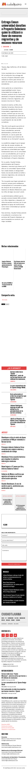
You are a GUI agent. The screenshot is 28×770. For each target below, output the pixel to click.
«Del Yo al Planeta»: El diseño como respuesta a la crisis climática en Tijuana (18, 421)
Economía (4, 471)
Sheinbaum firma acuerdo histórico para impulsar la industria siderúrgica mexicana (13, 459)
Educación (13, 401)
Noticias (13, 426)
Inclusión (13, 389)
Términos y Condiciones (8, 729)
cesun (7, 304)
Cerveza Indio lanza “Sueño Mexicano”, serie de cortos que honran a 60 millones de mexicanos (18, 375)
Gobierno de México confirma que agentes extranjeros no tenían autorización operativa (12, 476)
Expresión (13, 415)
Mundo (3, 490)
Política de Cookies (6, 726)
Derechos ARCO (5, 724)
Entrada (4, 299)
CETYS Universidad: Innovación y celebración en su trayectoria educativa (20, 508)
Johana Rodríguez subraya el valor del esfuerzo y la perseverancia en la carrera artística (16, 409)
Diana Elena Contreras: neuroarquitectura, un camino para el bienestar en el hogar (13, 584)
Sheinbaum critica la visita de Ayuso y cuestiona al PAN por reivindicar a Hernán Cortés (13, 439)
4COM (11, 49)
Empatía (13, 381)
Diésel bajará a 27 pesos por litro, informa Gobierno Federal (12, 467)
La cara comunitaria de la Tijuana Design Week (18, 386)
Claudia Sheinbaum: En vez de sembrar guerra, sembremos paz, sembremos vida (12, 486)
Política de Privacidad (7, 727)
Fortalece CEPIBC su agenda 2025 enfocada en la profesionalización (7, 502)
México (3, 444)
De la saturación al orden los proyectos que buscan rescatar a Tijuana (18, 397)
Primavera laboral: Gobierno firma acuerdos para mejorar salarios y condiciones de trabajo (12, 449)
